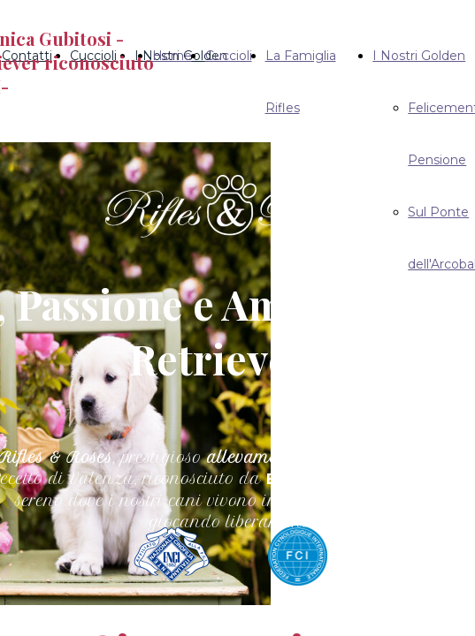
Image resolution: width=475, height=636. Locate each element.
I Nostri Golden (418, 56)
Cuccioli (228, 56)
